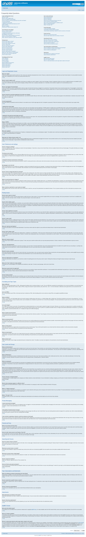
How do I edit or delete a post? (7, 42)
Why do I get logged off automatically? (8, 19)
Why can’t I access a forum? (7, 47)
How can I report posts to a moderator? (9, 51)
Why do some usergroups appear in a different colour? (53, 22)
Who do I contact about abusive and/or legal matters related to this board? (57, 60)
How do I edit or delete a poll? (7, 46)
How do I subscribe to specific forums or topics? (52, 48)
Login (83, 10)
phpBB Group (33, 509)
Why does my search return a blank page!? (51, 41)
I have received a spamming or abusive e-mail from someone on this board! (57, 30)
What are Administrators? (48, 17)
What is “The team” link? (48, 24)
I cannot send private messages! (49, 28)
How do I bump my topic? (6, 54)
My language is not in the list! (7, 34)
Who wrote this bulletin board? (49, 58)
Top (4, 77)
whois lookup (80, 522)
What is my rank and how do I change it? (9, 36)
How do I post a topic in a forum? (8, 41)
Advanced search (81, 5)
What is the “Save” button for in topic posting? (10, 52)
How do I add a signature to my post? (8, 43)
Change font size (83, 7)
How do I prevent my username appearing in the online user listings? (14, 20)
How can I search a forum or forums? (50, 39)
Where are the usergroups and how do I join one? (52, 20)
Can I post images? (5, 61)
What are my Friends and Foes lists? (50, 34)
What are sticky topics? (6, 64)
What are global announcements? (8, 62)
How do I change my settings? (7, 30)
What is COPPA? (5, 24)
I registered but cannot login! (7, 22)
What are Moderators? (48, 18)
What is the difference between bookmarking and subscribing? (55, 47)
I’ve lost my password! (6, 21)
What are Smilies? (5, 60)
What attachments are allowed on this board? (52, 53)
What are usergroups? (48, 19)
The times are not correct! (6, 31)
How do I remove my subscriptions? (50, 49)
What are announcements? (7, 63)
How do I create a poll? (6, 44)
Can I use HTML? (5, 59)
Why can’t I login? (5, 17)
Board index (5, 8)
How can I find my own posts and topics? (51, 43)
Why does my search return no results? (51, 40)
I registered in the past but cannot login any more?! (11, 23)
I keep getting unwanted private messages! (51, 29)
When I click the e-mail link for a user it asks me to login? (12, 37)
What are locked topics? (6, 65)
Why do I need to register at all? (7, 18)
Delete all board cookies (69, 533)
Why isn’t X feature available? (49, 59)
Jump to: (71, 530)
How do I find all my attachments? (50, 54)
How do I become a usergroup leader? (50, 21)
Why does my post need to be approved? (9, 53)
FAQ (79, 10)
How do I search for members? (49, 42)
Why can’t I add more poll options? (8, 45)
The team (63, 533)
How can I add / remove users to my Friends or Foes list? (54, 35)
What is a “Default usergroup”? (49, 23)
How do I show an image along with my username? (11, 35)
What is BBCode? (5, 58)
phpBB (39, 535)
